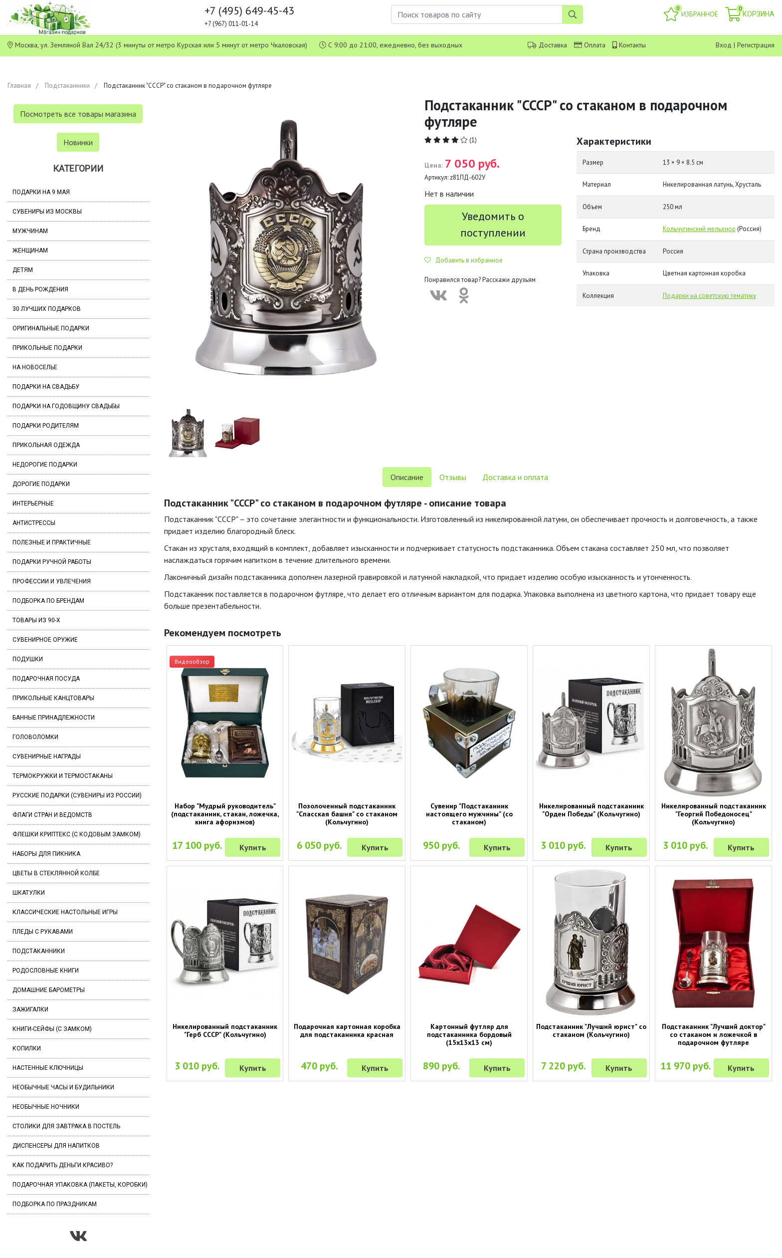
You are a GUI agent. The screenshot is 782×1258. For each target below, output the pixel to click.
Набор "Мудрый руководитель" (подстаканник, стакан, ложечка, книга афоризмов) (225, 813)
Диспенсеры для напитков (56, 1145)
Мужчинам (30, 231)
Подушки (27, 659)
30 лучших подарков (46, 308)
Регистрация (756, 44)
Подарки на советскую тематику (709, 295)
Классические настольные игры (65, 912)
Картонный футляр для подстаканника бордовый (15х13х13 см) (469, 1034)
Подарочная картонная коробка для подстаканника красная (347, 1030)
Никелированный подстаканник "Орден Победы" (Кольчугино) (591, 809)
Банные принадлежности (53, 717)
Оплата (594, 44)
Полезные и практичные (51, 542)
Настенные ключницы (47, 1067)
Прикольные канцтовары (53, 698)
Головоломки (35, 737)
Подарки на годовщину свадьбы (66, 406)
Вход (724, 44)
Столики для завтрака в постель (66, 1126)
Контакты (632, 44)
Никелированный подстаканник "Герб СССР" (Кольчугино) (225, 1030)
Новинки (78, 142)
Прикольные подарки (47, 347)
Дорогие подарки (41, 484)
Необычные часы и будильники (63, 1087)
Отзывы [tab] (452, 477)
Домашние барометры (48, 990)
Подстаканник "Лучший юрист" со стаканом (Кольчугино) (591, 1030)
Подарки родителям (45, 425)
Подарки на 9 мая (41, 192)
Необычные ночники (45, 1106)
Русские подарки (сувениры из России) (77, 795)
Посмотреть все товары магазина (78, 114)
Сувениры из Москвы (47, 211)
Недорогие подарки (44, 464)
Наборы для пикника (46, 853)
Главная (19, 85)
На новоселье (34, 367)
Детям (22, 269)
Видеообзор (192, 661)
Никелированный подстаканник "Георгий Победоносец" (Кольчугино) (713, 813)
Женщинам (30, 250)
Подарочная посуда (46, 678)
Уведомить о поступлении (493, 224)
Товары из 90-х (36, 620)
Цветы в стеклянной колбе (56, 873)
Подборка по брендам (48, 600)
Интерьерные (33, 503)
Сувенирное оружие (45, 639)
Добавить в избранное (463, 260)
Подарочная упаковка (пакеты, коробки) (80, 1184)
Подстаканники (67, 85)
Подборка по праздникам (54, 1204)
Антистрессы (33, 522)
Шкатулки (28, 892)
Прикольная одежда (46, 445)
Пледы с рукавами (42, 931)
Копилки (26, 1048)
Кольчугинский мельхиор (699, 229)
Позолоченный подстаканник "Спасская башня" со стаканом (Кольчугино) (346, 813)
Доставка (553, 44)
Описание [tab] (407, 477)
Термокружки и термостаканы (62, 775)
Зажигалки (30, 1009)
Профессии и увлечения (51, 581)
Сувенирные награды (46, 756)
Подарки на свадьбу (45, 386)
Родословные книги (45, 970)
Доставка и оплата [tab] (515, 477)
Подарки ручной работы (51, 561)
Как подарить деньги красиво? (62, 1165)
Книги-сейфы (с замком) (52, 1028)
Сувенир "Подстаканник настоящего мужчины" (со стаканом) (469, 813)
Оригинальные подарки (50, 328)
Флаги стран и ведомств (52, 814)
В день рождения (40, 289)
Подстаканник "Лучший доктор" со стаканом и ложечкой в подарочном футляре (714, 1034)
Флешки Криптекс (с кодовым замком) (76, 834)
